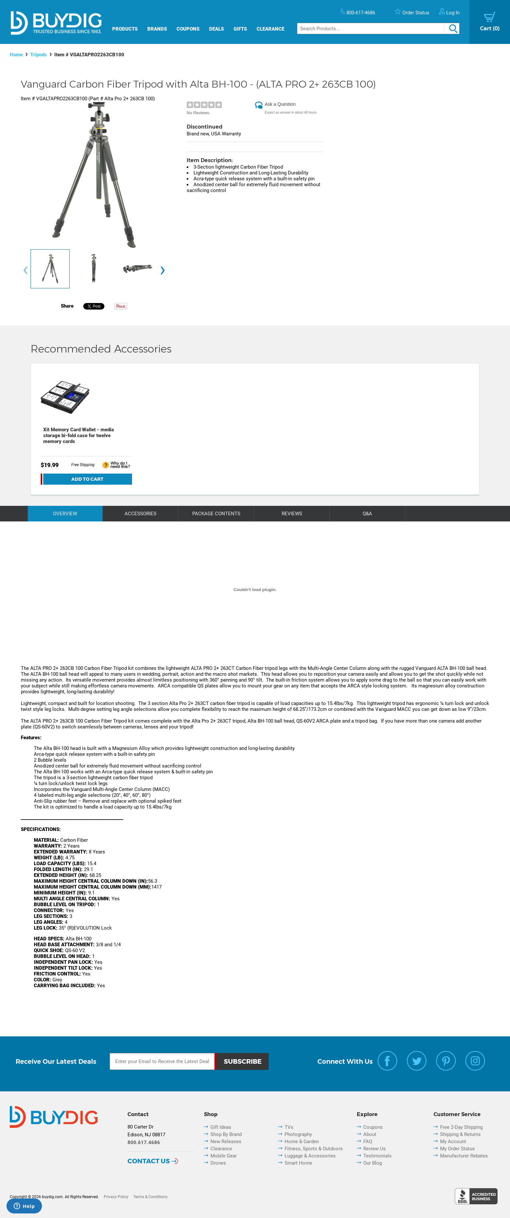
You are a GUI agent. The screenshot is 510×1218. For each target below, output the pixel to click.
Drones (218, 1163)
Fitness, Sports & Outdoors (314, 1149)
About (369, 1134)
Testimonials (377, 1156)
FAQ (367, 1141)
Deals (216, 29)
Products (125, 29)
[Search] (378, 28)
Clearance (270, 29)
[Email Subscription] (162, 1061)
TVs (289, 1127)
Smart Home (298, 1163)
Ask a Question (280, 104)
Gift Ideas (220, 1127)
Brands (157, 29)
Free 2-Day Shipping (461, 1127)
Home (16, 55)
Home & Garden (302, 1141)
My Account (453, 1141)
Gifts (240, 29)
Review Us (374, 1149)
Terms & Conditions (150, 1197)
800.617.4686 (144, 1142)
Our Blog (372, 1163)
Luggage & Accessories (310, 1156)
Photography (298, 1134)
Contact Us (149, 1161)
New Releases (225, 1141)
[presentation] (25, 270)
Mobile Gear (223, 1156)
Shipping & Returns (460, 1134)
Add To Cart (87, 479)
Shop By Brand (226, 1134)
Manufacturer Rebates (464, 1156)
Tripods (38, 55)
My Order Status (457, 1149)
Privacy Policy (116, 1197)
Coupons (188, 29)
